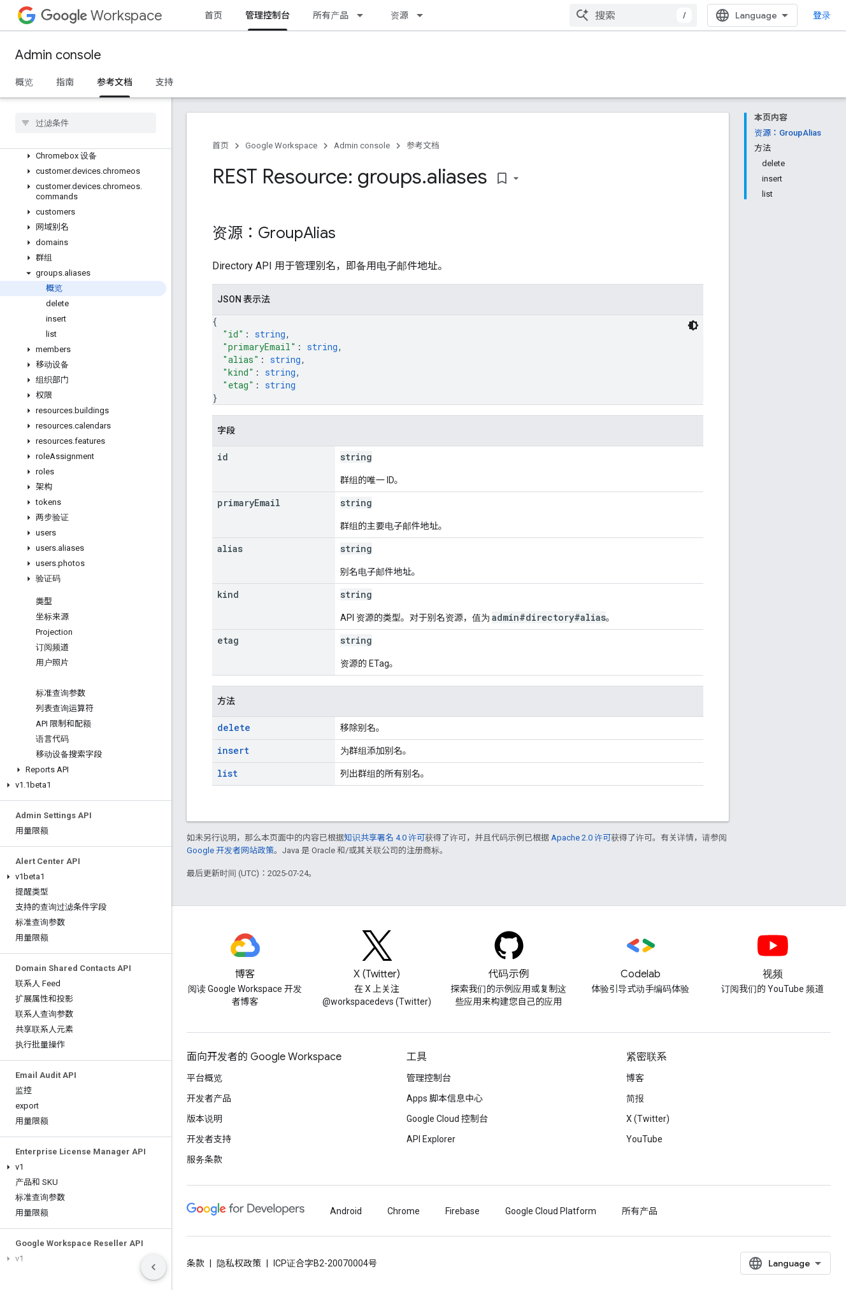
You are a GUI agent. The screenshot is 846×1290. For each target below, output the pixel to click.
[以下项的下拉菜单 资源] (423, 15)
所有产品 (330, 15)
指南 (65, 82)
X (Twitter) (648, 1119)
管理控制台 (428, 1078)
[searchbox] (85, 123)
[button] (83, 156)
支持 (164, 82)
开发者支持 (209, 1139)
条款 (195, 1263)
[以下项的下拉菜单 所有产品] (363, 15)
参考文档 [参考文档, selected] (115, 82)
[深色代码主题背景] (693, 325)
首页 (213, 15)
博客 (635, 1078)
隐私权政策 (239, 1263)
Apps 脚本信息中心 (444, 1098)
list (227, 773)
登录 (822, 15)
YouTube (644, 1139)
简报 (635, 1098)
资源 (399, 15)
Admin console (58, 55)
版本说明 (204, 1119)
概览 (24, 82)
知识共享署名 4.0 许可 (384, 837)
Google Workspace (281, 145)
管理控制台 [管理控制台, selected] (267, 15)
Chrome (403, 1211)
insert (233, 750)
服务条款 (204, 1159)
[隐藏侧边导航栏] (153, 1267)
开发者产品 (209, 1098)
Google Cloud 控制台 (447, 1119)
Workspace (101, 15)
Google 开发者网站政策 (230, 850)
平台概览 (204, 1078)
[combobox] (633, 15)
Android (346, 1211)
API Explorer (430, 1139)
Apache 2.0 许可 (581, 837)
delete (233, 727)
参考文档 (423, 145)
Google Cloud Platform (550, 1211)
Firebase (462, 1211)
